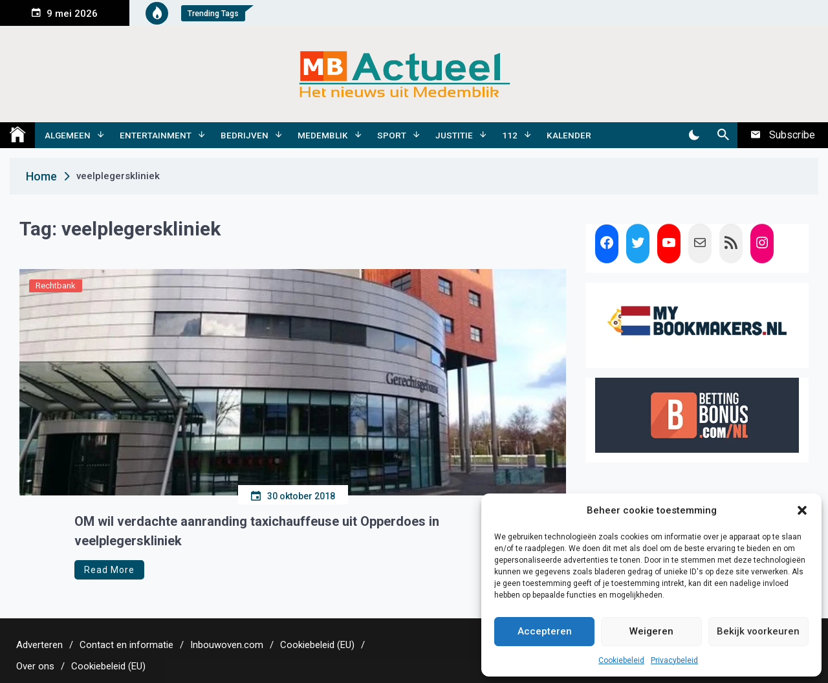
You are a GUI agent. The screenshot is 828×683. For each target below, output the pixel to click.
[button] (802, 510)
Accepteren (545, 631)
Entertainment (155, 135)
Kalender (569, 135)
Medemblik (323, 135)
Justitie (454, 135)
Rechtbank (56, 285)
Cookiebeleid (621, 660)
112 (510, 135)
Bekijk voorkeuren (758, 631)
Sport (391, 135)
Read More (109, 570)
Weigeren (651, 631)
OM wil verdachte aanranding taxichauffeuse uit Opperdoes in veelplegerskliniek (256, 531)
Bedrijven (244, 135)
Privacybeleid (674, 660)
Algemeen (68, 135)
